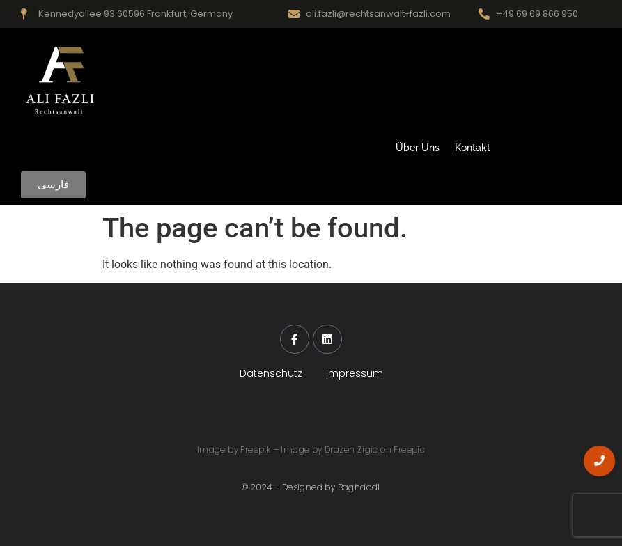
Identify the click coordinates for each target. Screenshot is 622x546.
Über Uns (418, 147)
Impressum (354, 373)
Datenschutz (271, 373)
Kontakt (472, 147)
